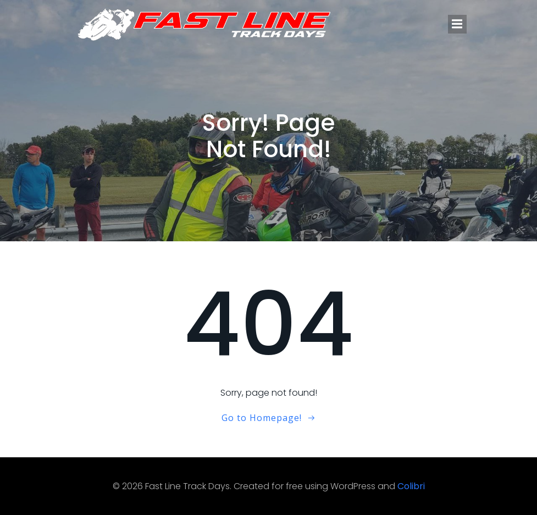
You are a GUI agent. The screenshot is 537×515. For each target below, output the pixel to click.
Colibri (411, 486)
